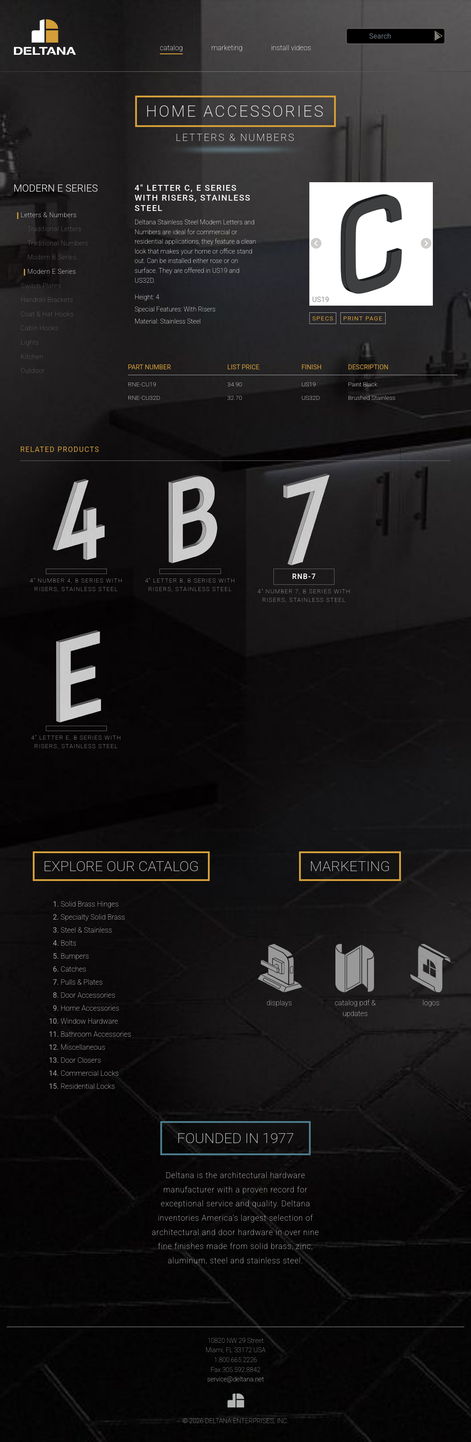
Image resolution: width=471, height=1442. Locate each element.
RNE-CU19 (142, 384)
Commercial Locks (90, 1073)
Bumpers (75, 956)
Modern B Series (51, 257)
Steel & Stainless (86, 930)
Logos (431, 1003)
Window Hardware (89, 1021)
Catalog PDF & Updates (355, 1008)
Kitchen (32, 357)
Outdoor (33, 371)
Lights (30, 342)
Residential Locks (88, 1086)
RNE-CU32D (144, 397)
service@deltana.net (235, 1379)
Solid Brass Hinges (90, 904)
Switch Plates (41, 286)
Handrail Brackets (47, 300)
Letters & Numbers (49, 215)
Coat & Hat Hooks (47, 314)
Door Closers (81, 1060)
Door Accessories (88, 995)
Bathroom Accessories (96, 1034)
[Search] (395, 36)
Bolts (68, 943)
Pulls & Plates (82, 982)
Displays (279, 1003)
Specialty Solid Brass (93, 917)
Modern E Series (51, 272)
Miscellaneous (83, 1047)
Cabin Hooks (39, 328)
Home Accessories (90, 1008)
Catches (73, 969)
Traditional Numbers (57, 243)
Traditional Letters (54, 229)
